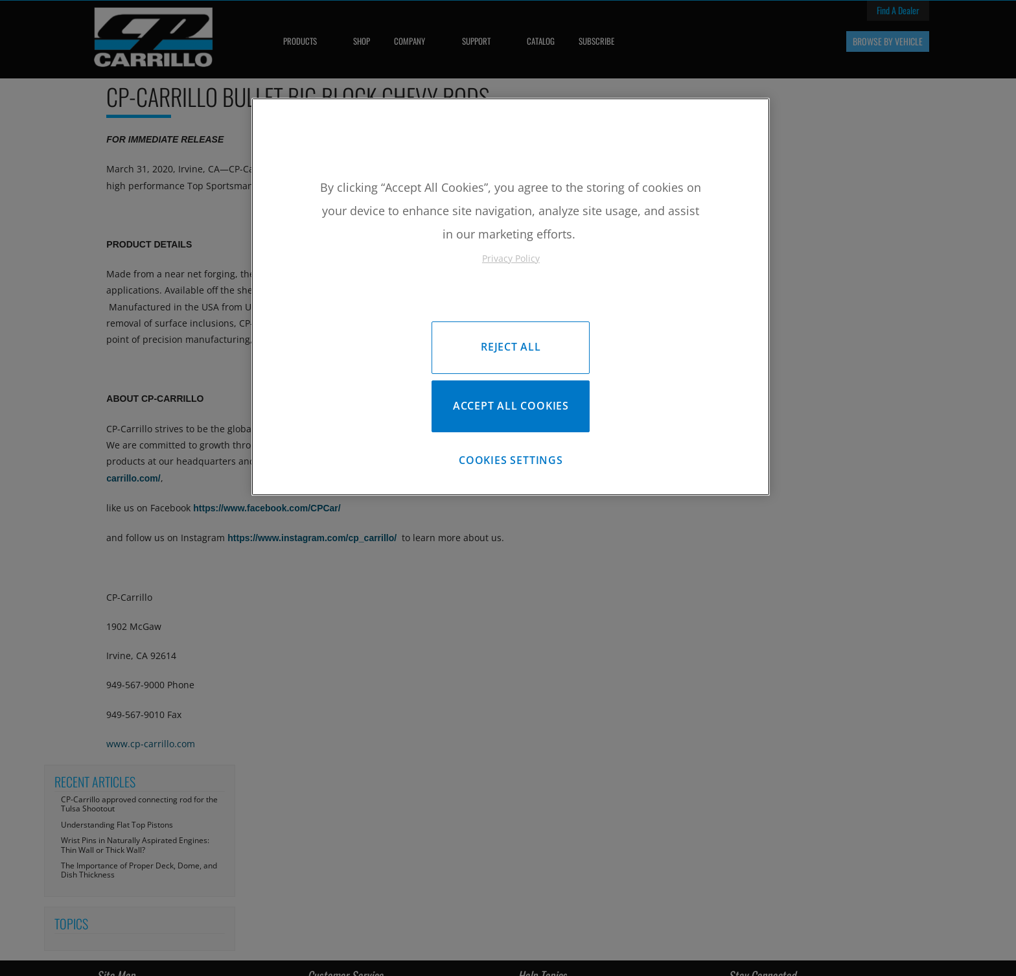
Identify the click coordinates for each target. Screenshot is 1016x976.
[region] (510, 298)
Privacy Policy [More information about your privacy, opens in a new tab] (511, 258)
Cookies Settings (511, 463)
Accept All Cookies (511, 408)
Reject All (511, 347)
